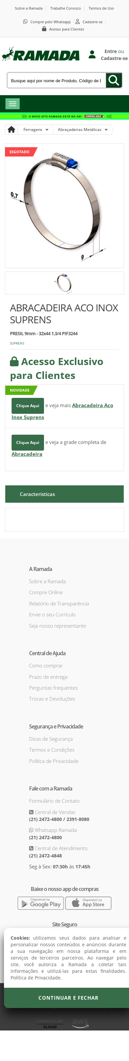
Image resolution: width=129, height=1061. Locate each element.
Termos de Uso (101, 8)
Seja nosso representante (57, 625)
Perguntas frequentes (53, 687)
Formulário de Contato (54, 800)
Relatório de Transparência (59, 603)
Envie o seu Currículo (52, 614)
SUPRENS (17, 343)
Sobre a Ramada (29, 8)
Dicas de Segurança (51, 738)
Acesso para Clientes (66, 29)
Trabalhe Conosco (65, 8)
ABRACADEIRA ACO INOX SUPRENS (64, 313)
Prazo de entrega (48, 676)
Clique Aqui (27, 405)
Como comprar (46, 665)
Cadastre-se (93, 21)
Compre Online (46, 592)
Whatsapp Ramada (55, 830)
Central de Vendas (54, 812)
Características (37, 494)
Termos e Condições (51, 749)
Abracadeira (27, 454)
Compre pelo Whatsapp (50, 21)
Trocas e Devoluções (52, 698)
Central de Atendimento (60, 848)
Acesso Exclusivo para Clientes (57, 368)
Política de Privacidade (53, 761)
